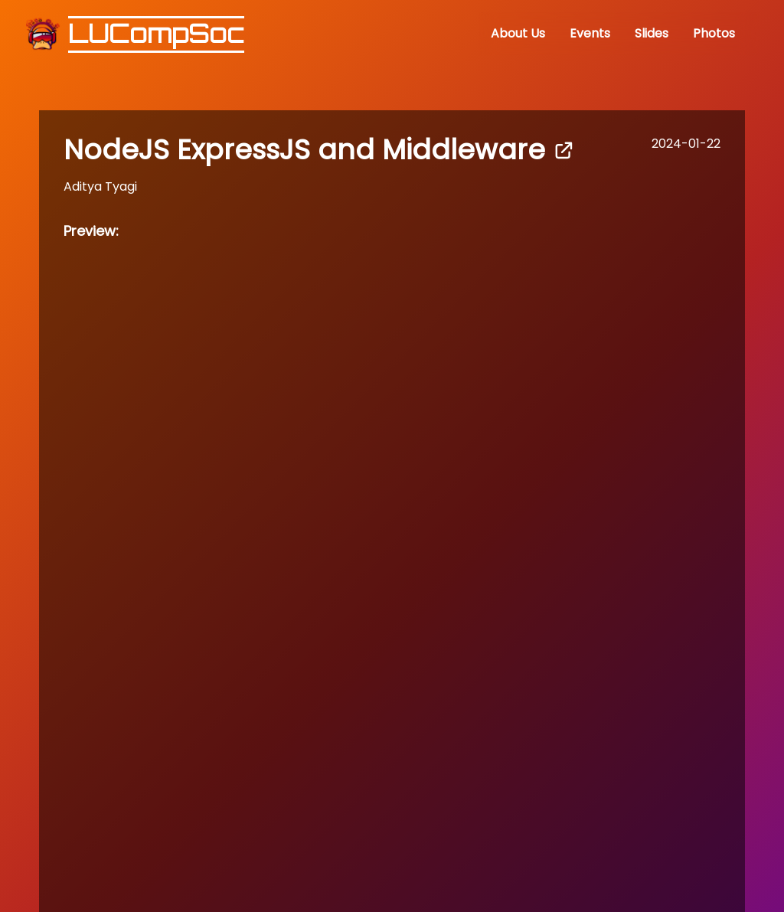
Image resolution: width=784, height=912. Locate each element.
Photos (714, 33)
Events (590, 33)
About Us (518, 33)
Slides (651, 33)
